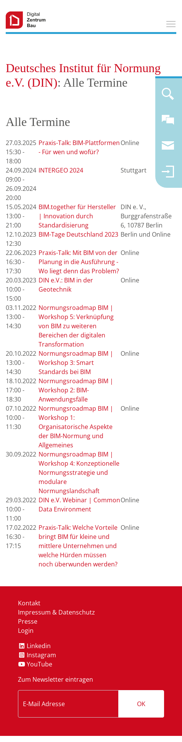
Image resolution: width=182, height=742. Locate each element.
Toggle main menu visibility (171, 23)
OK (141, 704)
